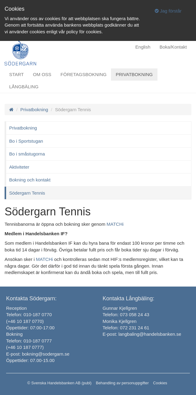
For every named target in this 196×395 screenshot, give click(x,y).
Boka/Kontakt (173, 46)
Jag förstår (168, 10)
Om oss (42, 74)
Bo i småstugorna (27, 153)
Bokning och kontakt (29, 179)
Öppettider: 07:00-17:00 (30, 327)
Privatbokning (134, 74)
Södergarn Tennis (27, 193)
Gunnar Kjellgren (120, 308)
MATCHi (115, 224)
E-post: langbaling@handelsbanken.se (142, 334)
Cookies (160, 383)
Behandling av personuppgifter (122, 383)
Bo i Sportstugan (26, 141)
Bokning (14, 334)
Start (16, 74)
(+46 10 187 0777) (25, 347)
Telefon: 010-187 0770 (29, 314)
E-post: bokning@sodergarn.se (37, 354)
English (142, 46)
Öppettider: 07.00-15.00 (30, 360)
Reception (16, 308)
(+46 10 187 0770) (25, 321)
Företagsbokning (84, 74)
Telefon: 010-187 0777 (29, 340)
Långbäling (24, 86)
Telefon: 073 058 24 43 (126, 314)
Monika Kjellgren (120, 321)
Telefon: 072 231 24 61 (126, 327)
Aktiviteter (19, 167)
